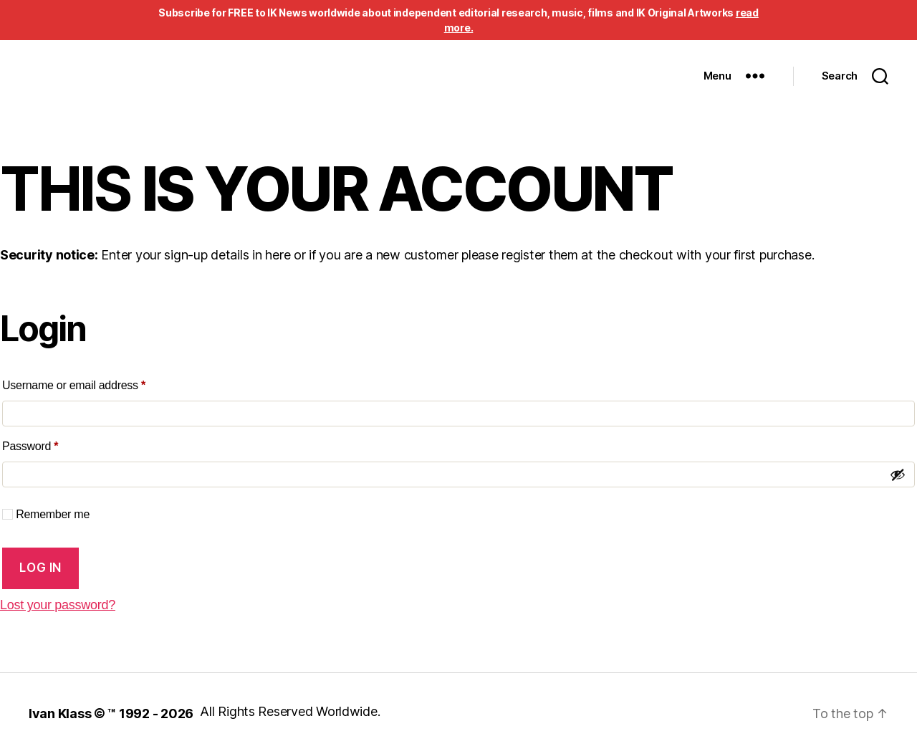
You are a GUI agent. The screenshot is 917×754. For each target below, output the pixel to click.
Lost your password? (57, 605)
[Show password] (898, 474)
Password (52, 443)
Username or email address (96, 382)
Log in (40, 567)
